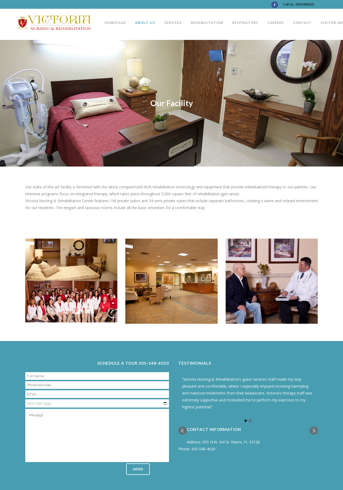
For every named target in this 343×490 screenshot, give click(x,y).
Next (313, 430)
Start (246, 420)
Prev (182, 430)
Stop (250, 420)
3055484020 (304, 4)
